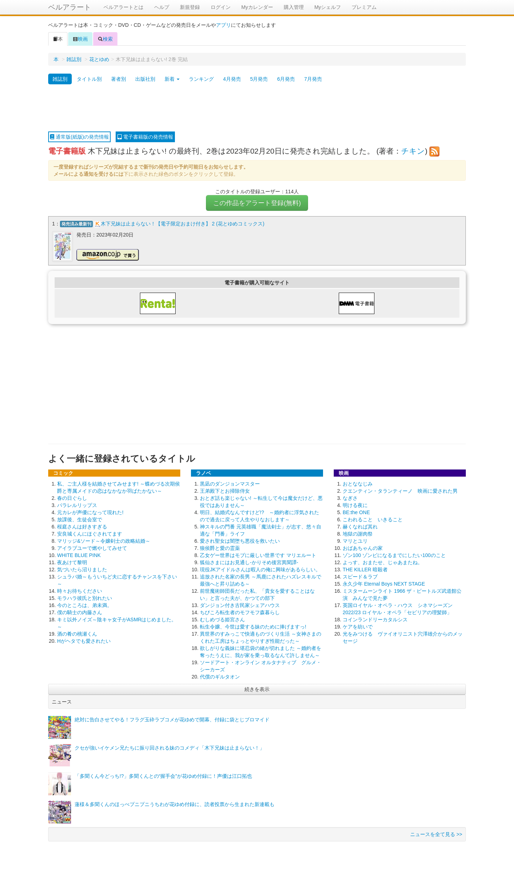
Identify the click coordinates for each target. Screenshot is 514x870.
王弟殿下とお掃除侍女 (225, 491)
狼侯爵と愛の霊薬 (220, 548)
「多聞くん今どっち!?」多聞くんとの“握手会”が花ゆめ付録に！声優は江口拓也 (163, 776)
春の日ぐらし (72, 498)
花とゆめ (99, 59)
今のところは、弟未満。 (84, 605)
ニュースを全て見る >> (436, 834)
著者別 (118, 79)
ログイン (221, 7)
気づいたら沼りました (82, 569)
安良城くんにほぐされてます (89, 534)
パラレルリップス (77, 505)
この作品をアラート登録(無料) (257, 203)
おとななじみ (358, 484)
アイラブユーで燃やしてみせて (92, 548)
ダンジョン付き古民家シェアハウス (240, 605)
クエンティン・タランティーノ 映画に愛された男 (400, 491)
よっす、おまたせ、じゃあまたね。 (383, 562)
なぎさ (350, 498)
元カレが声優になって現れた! (90, 512)
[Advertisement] (257, 108)
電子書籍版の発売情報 (145, 137)
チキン (413, 151)
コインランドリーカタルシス (375, 619)
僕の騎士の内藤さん (79, 612)
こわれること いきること (373, 519)
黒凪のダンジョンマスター (230, 484)
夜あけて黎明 (72, 562)
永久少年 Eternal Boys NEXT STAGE (384, 584)
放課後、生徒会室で (79, 519)
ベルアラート (69, 7)
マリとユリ (355, 541)
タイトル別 (89, 79)
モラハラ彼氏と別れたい (84, 598)
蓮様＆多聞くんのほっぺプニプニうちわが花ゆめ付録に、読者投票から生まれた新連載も (174, 804)
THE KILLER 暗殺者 (365, 569)
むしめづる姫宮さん (222, 619)
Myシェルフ (327, 7)
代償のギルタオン (220, 677)
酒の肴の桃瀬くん (77, 634)
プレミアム (364, 7)
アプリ (223, 25)
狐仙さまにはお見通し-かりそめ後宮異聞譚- (249, 562)
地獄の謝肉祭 (358, 534)
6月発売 (286, 79)
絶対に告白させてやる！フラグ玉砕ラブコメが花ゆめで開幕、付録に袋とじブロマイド (172, 719)
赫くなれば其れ (360, 527)
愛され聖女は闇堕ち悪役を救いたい (240, 541)
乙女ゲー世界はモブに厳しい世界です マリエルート (258, 555)
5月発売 (259, 79)
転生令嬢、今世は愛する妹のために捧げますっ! (253, 627)
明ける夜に (355, 505)
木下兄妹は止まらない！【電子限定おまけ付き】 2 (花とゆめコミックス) (182, 224)
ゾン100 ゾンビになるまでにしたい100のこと (394, 555)
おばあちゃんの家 (363, 548)
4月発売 (232, 79)
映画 (80, 39)
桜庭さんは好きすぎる (82, 527)
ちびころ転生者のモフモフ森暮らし (240, 612)
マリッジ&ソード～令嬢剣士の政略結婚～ (103, 541)
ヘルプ (161, 7)
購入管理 (294, 7)
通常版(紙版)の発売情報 (79, 137)
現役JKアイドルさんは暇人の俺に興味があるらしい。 (260, 569)
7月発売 (313, 79)
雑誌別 (73, 59)
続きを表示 (257, 689)
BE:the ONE (356, 512)
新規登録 (190, 7)
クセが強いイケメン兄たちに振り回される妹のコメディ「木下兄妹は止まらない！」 (169, 748)
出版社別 (145, 79)
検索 (105, 39)
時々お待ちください (79, 591)
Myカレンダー (257, 7)
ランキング (201, 79)
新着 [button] (172, 79)
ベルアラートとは (123, 7)
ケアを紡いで (358, 627)
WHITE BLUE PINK (79, 555)
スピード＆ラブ (360, 577)
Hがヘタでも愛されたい (84, 641)
